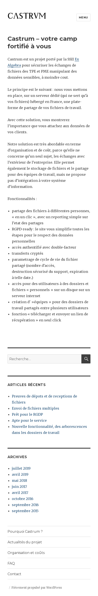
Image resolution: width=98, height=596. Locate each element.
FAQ (11, 563)
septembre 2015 (25, 511)
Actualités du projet (25, 542)
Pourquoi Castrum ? (25, 531)
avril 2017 (20, 492)
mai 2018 (19, 480)
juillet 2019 (21, 468)
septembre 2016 (25, 505)
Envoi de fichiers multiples (35, 408)
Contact (14, 574)
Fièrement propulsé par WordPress (36, 587)
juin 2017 (19, 486)
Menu (83, 17)
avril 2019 (20, 474)
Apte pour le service (29, 420)
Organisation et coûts (26, 553)
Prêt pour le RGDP (27, 414)
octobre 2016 (22, 499)
